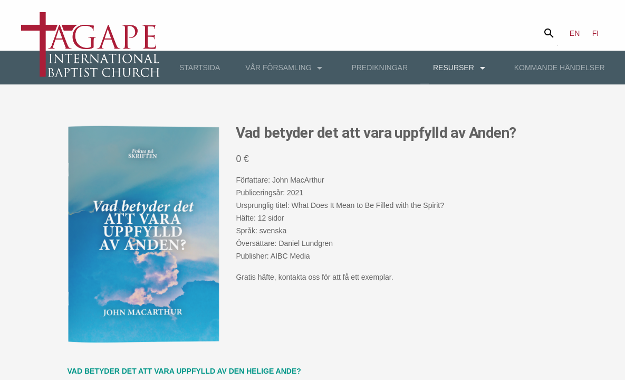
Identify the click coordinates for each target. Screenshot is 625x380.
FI (595, 33)
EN (575, 33)
